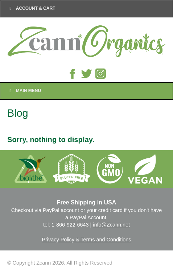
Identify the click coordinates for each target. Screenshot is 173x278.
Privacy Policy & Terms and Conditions (86, 239)
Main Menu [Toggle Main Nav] (24, 90)
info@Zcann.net (111, 225)
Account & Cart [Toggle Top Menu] (31, 8)
